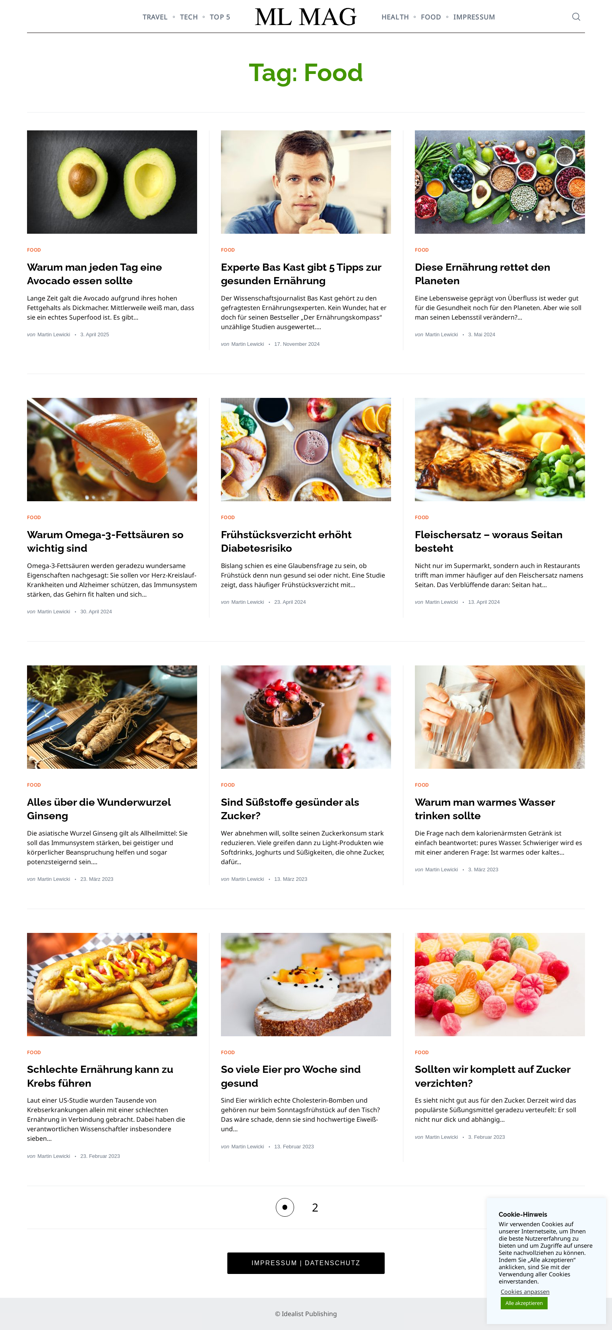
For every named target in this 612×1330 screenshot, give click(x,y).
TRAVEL (155, 16)
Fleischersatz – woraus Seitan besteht (499, 541)
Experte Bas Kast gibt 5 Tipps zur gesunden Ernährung (304, 273)
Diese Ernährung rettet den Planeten (492, 273)
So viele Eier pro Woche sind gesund (301, 1076)
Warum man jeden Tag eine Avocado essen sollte (104, 273)
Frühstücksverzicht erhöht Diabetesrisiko (296, 541)
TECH (189, 16)
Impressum (474, 16)
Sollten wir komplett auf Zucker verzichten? (484, 1076)
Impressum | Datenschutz (306, 1263)
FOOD (431, 16)
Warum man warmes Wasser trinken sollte (496, 808)
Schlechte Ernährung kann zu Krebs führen (111, 1076)
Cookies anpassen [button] (525, 1291)
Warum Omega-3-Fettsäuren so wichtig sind (110, 541)
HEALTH (395, 16)
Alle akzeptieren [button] (524, 1303)
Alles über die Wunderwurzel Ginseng (110, 808)
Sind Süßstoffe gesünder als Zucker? (300, 808)
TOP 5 (220, 16)
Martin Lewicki (53, 334)
